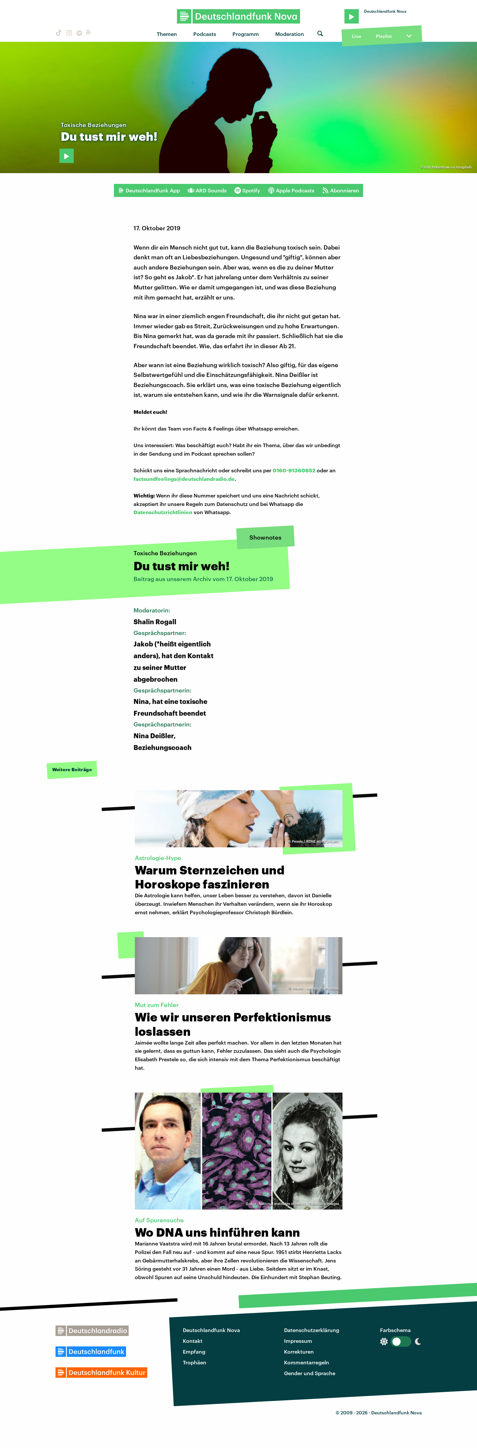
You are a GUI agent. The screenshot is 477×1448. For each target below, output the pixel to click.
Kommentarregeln (306, 1362)
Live (356, 36)
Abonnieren (340, 190)
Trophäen (194, 1362)
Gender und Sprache (309, 1373)
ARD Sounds (207, 190)
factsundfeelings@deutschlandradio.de (184, 479)
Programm (245, 34)
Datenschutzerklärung (311, 1330)
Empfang (194, 1351)
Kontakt (192, 1341)
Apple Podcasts (291, 190)
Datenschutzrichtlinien (163, 512)
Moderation (289, 34)
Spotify (247, 190)
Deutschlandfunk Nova (211, 1330)
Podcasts (204, 34)
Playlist (384, 36)
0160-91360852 (294, 470)
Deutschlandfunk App (149, 190)
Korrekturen (299, 1351)
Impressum (298, 1341)
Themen (167, 34)
